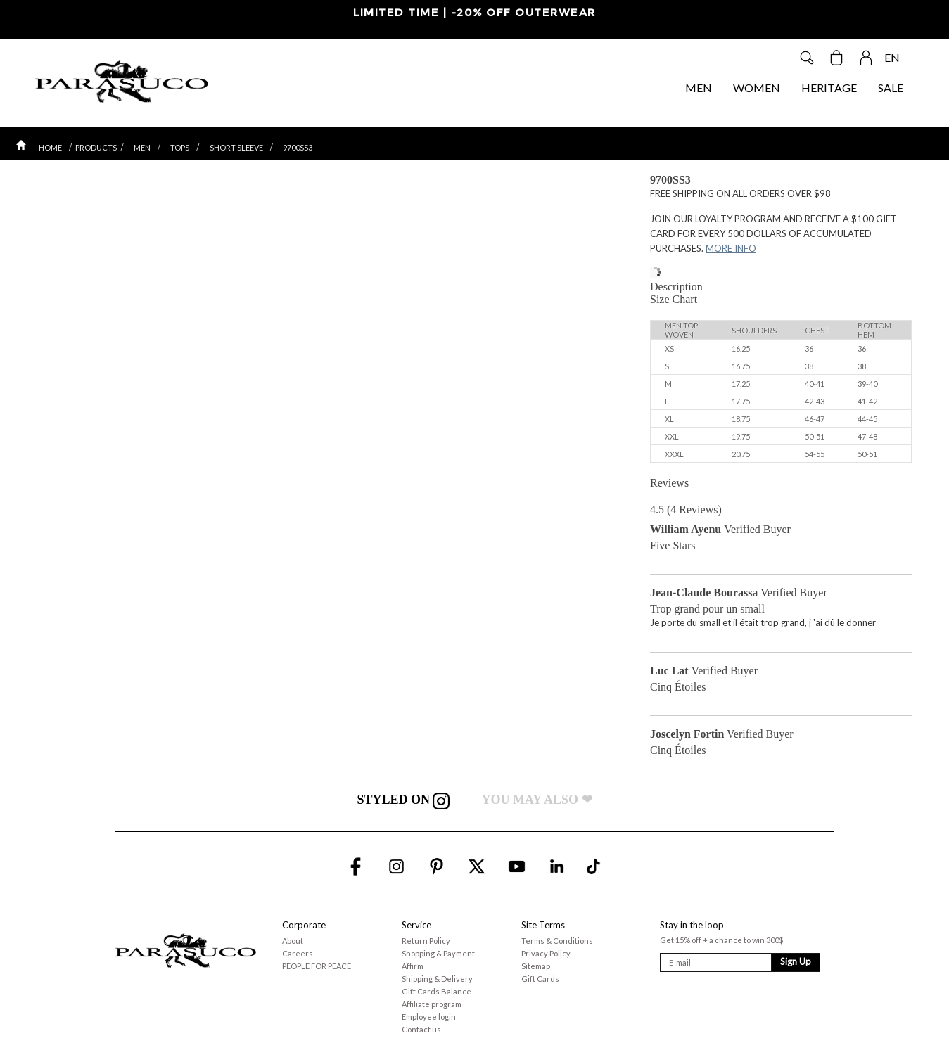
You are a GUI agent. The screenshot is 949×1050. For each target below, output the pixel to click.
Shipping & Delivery (437, 978)
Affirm (412, 966)
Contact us (421, 1029)
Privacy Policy (546, 953)
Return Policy (426, 940)
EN (892, 57)
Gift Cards (540, 978)
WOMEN (756, 87)
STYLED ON (403, 800)
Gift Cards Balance (436, 991)
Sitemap (535, 966)
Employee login (429, 1016)
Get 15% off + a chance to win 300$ (721, 940)
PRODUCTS (96, 147)
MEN (698, 87)
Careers (297, 953)
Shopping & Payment (438, 953)
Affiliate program (431, 1004)
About (292, 940)
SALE (890, 87)
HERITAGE (829, 87)
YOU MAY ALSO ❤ (536, 800)
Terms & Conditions (557, 940)
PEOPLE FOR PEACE (316, 966)
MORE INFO (731, 248)
